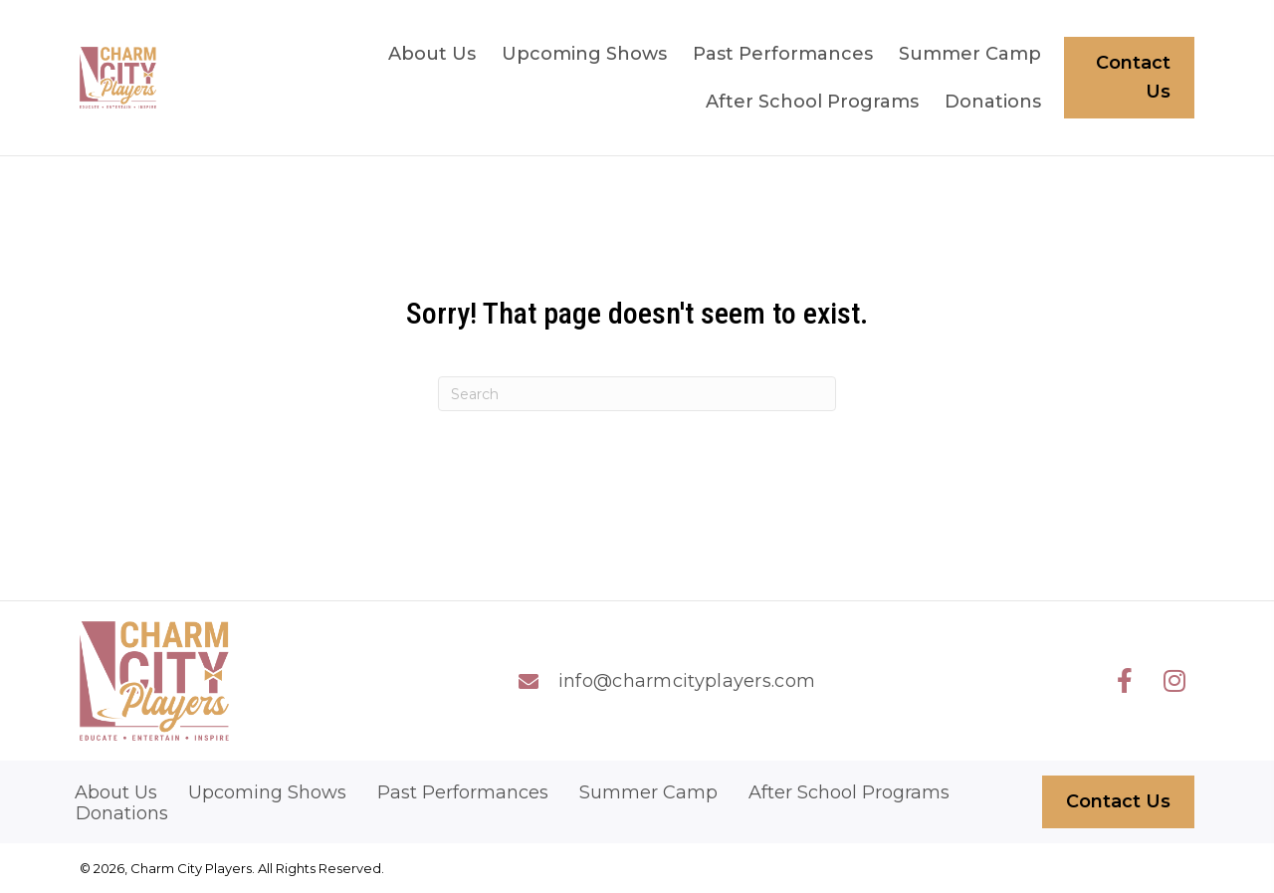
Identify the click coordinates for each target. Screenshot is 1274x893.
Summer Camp (648, 792)
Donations (122, 813)
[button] (1125, 681)
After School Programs (849, 792)
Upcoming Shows (267, 792)
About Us (116, 792)
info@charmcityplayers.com (687, 681)
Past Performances (462, 792)
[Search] (637, 393)
